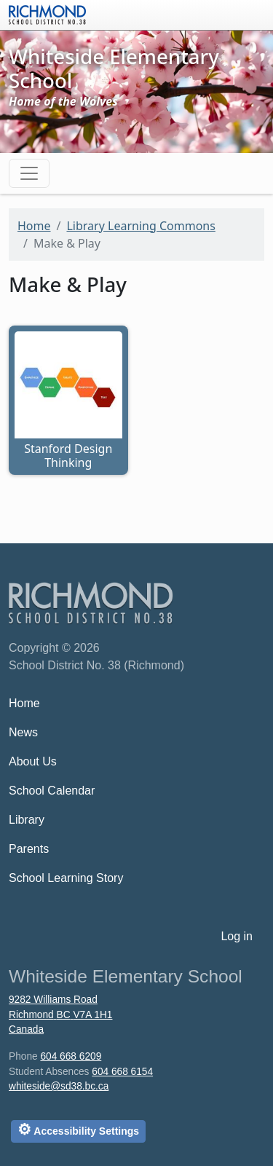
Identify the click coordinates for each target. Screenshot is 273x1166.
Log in (237, 936)
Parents (29, 849)
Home (34, 226)
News (23, 732)
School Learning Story (66, 878)
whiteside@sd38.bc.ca (58, 1086)
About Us (33, 761)
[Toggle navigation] (29, 173)
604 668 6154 (122, 1071)
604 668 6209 (70, 1056)
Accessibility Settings (78, 1129)
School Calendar (52, 790)
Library (26, 820)
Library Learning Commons (140, 226)
